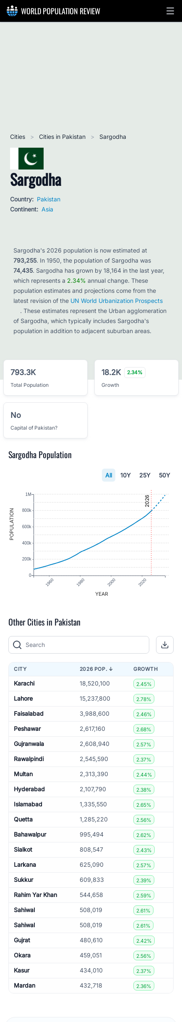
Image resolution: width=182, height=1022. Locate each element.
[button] (170, 11)
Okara (22, 955)
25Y (145, 475)
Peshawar (27, 729)
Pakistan (48, 199)
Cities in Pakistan (63, 136)
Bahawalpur (30, 834)
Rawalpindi (29, 759)
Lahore (23, 698)
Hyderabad (29, 789)
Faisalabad (29, 713)
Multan (23, 774)
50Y (164, 475)
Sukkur (23, 880)
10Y (125, 475)
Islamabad (28, 804)
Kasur (21, 970)
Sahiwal (24, 910)
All (108, 475)
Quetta (23, 819)
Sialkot (23, 849)
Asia (47, 209)
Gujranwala (29, 744)
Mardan (24, 985)
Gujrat (22, 940)
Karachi (24, 683)
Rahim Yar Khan (35, 895)
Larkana (25, 864)
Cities (18, 136)
